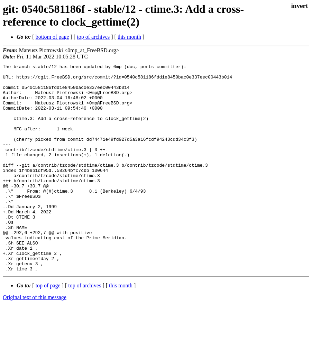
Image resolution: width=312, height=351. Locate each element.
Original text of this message (34, 339)
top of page (48, 327)
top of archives (93, 37)
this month (129, 37)
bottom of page (52, 37)
